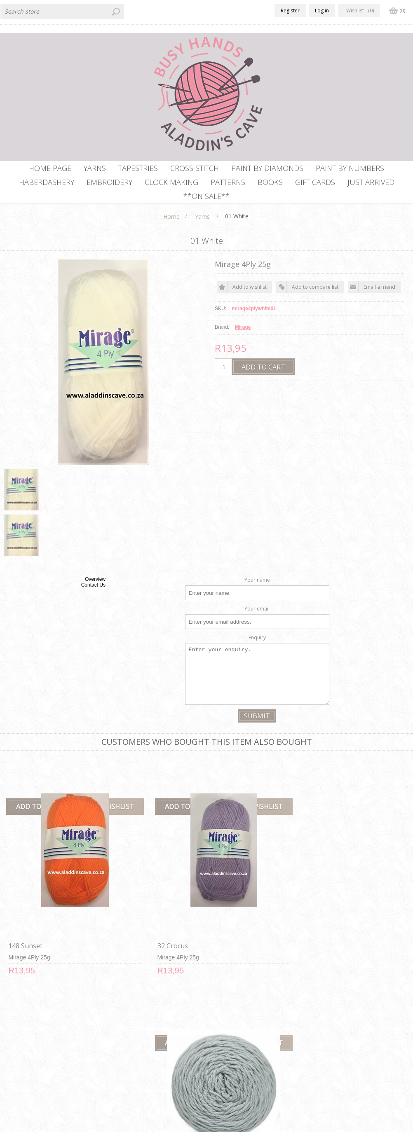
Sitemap (219, 1037)
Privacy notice (124, 1037)
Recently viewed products (346, 1037)
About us (117, 1068)
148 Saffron (334, 901)
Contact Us (93, 597)
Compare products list (341, 1052)
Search (321, 1068)
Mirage (243, 339)
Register (290, 10)
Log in (322, 10)
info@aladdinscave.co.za (35, 1070)
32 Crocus (125, 901)
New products (330, 1021)
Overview (95, 591)
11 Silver (226, 901)
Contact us (223, 1021)
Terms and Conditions (135, 1052)
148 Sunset (24, 901)
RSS (26, 1020)
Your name (257, 592)
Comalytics (160, 1127)
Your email (257, 620)
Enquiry (257, 649)
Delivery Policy (125, 1021)
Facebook (10, 1020)
